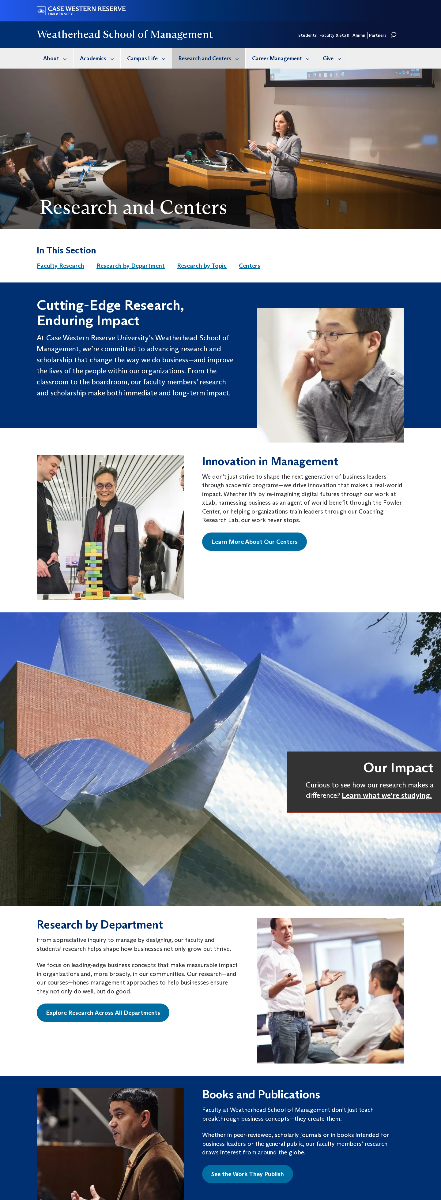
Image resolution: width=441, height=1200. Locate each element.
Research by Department (130, 265)
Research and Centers (212, 58)
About (58, 58)
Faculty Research (60, 265)
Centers (249, 265)
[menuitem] (55, 58)
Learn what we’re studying (386, 795)
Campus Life (149, 58)
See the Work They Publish (247, 1174)
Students (307, 35)
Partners (377, 35)
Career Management (284, 58)
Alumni (359, 35)
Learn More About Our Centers (254, 541)
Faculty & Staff (334, 35)
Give (335, 58)
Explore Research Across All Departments (103, 1012)
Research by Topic (202, 265)
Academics (100, 58)
